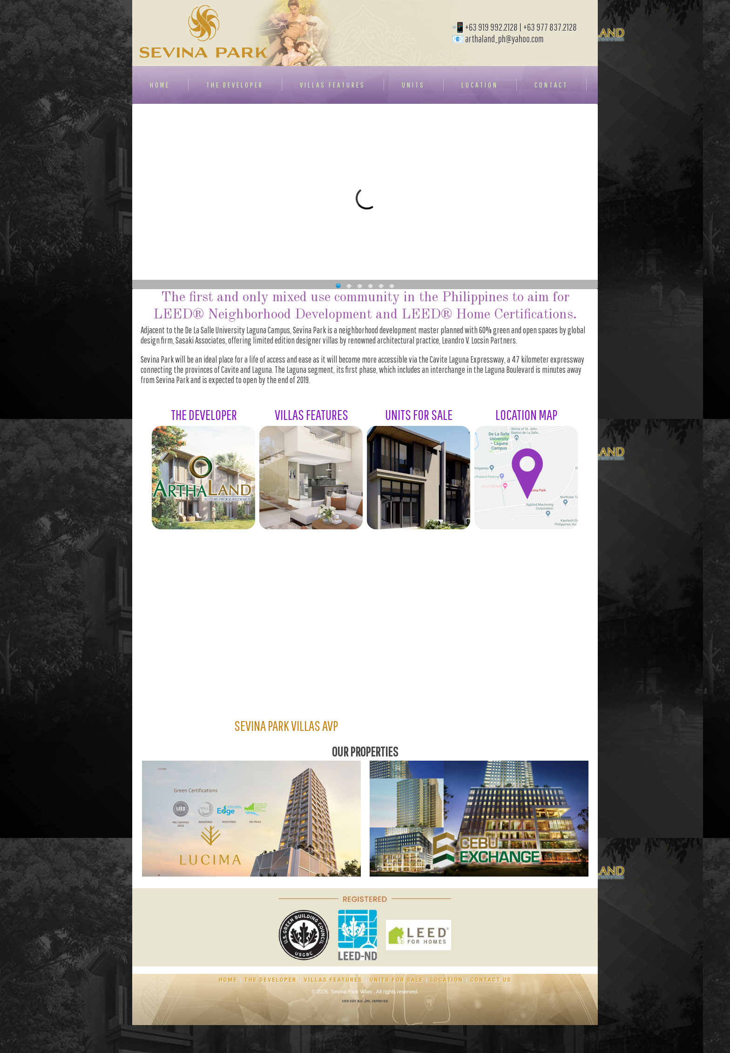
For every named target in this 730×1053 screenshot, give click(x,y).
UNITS (413, 85)
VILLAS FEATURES (332, 85)
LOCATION (479, 85)
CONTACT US (490, 979)
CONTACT (551, 85)
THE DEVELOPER (235, 85)
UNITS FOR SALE (396, 979)
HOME (160, 85)
